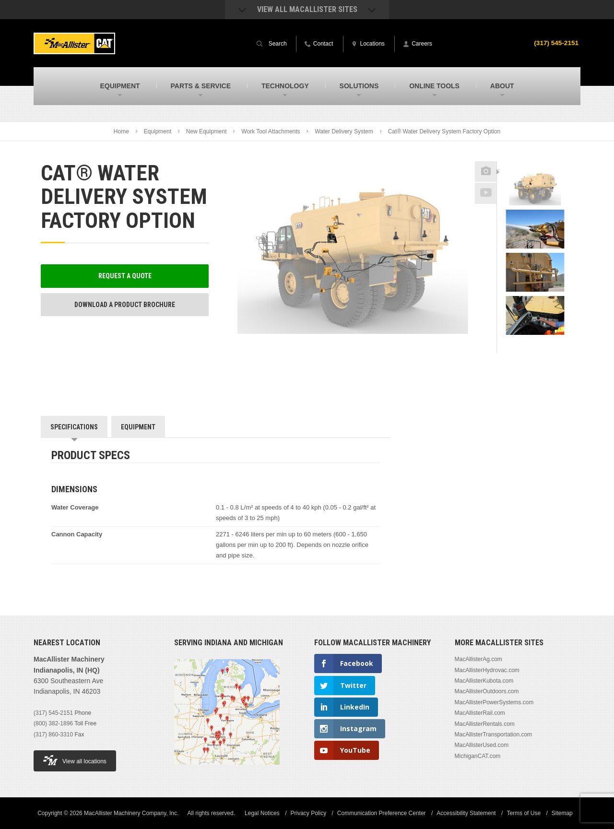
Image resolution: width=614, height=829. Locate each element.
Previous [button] (535, 158)
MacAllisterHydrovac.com (487, 670)
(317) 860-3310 (53, 734)
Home (121, 131)
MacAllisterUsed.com (482, 745)
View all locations (74, 760)
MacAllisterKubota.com (484, 680)
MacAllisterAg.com (478, 659)
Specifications (74, 427)
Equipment (157, 131)
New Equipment (206, 131)
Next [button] (547, 346)
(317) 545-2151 (555, 43)
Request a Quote (125, 276)
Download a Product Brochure (124, 304)
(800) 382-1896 (53, 723)
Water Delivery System (344, 131)
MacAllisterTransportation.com (493, 734)
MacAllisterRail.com (480, 713)
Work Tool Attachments (270, 131)
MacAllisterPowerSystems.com (494, 702)
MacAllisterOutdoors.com (487, 691)
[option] (535, 187)
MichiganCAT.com (478, 756)
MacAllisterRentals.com (485, 724)
